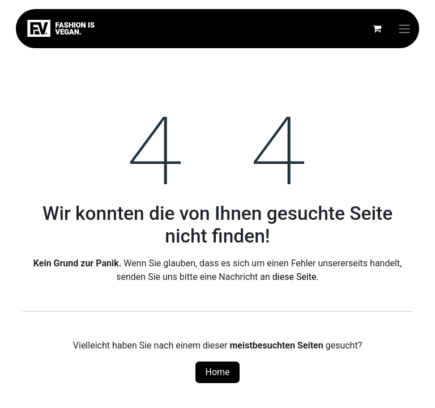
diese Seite (294, 276)
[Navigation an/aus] (404, 28)
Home (217, 372)
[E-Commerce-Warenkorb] (376, 28)
